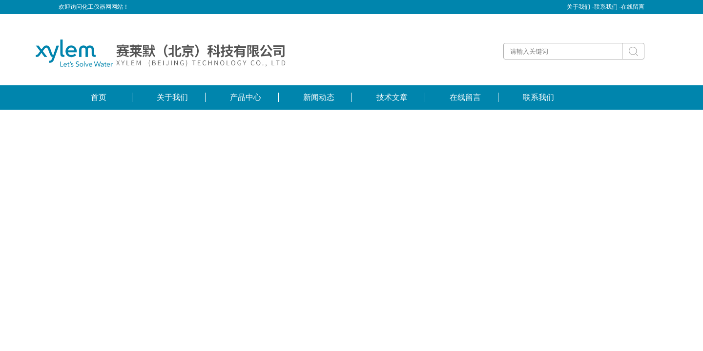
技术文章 (392, 97)
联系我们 (538, 97)
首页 (98, 97)
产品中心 (245, 97)
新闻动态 (318, 97)
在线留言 (632, 6)
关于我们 (172, 97)
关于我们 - (580, 6)
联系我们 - (607, 6)
